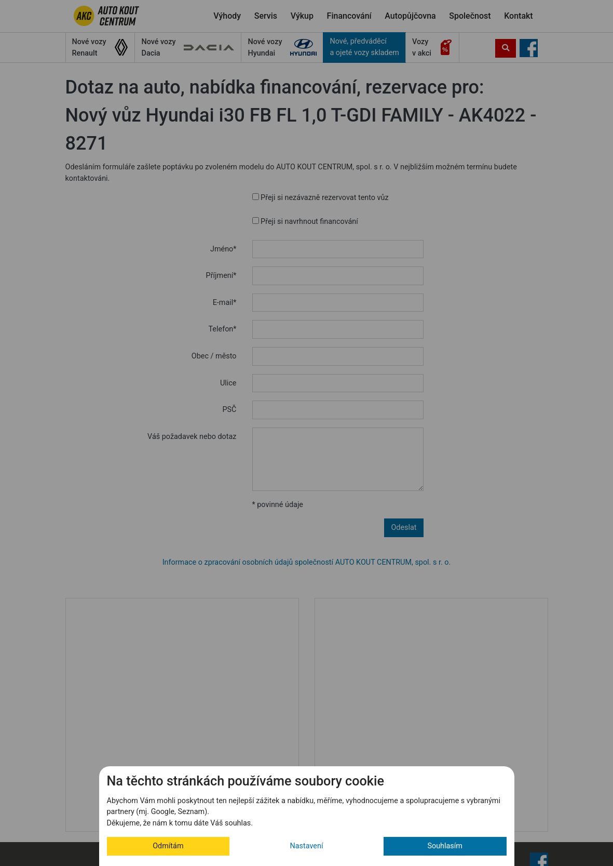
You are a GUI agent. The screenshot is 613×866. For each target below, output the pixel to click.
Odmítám (168, 846)
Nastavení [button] (306, 846)
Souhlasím (444, 846)
